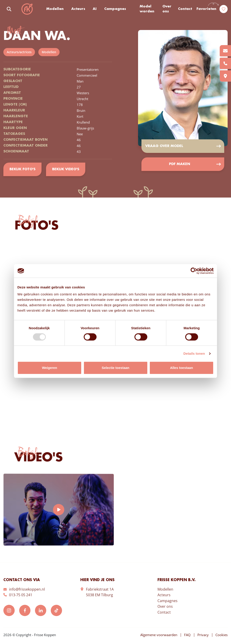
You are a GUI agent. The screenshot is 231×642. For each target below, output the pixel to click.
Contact (185, 9)
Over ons (166, 9)
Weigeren (49, 368)
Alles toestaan (181, 368)
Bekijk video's (65, 169)
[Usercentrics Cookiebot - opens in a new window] (194, 270)
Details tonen (194, 353)
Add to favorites (217, 40)
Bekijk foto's (22, 169)
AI (95, 9)
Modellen (55, 9)
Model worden (147, 9)
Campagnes (115, 9)
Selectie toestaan (115, 368)
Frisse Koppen (27, 9)
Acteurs (78, 9)
